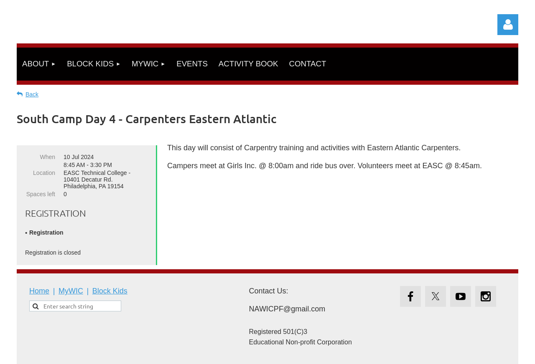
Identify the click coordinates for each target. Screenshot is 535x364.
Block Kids (109, 291)
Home (39, 291)
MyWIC (71, 291)
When (47, 157)
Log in (507, 24)
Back (31, 94)
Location (44, 172)
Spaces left (40, 194)
